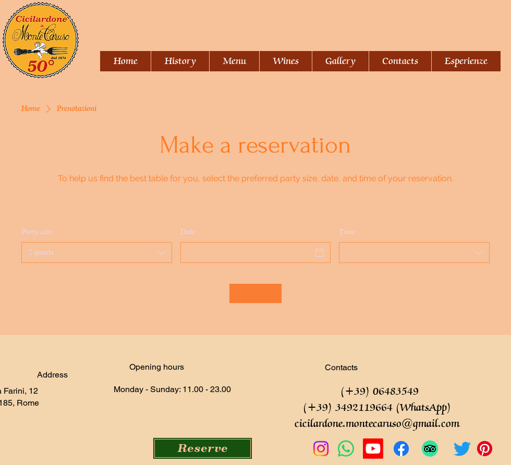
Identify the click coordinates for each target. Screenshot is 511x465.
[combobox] (96, 252)
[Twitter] (462, 448)
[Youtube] (373, 448)
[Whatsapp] (346, 448)
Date (188, 232)
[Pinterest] (485, 448)
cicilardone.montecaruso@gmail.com (377, 424)
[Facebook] (401, 448)
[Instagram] (321, 448)
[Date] (246, 252)
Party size (36, 232)
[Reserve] (202, 448)
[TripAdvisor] (430, 448)
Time (347, 232)
